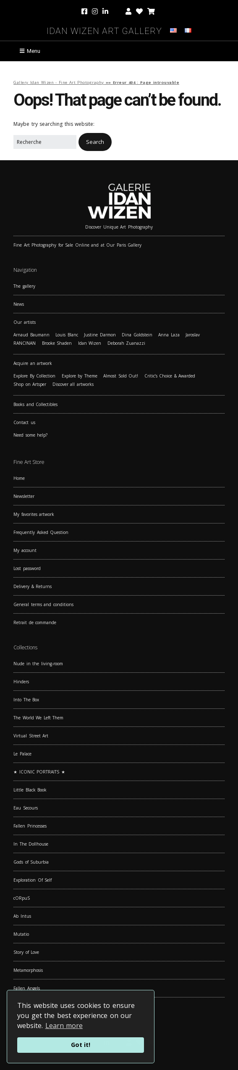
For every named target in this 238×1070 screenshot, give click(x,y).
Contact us (24, 422)
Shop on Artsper (29, 384)
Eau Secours (25, 808)
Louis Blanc (66, 335)
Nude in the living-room (38, 663)
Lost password (27, 568)
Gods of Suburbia (31, 862)
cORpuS (21, 898)
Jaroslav (193, 335)
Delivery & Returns (32, 586)
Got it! (80, 1045)
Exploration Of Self (32, 880)
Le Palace (22, 754)
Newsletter (23, 496)
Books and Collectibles (35, 404)
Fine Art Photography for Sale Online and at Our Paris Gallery (77, 245)
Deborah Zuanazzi (126, 343)
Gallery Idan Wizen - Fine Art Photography (58, 82)
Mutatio (21, 934)
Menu (33, 51)
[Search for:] (44, 142)
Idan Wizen (90, 343)
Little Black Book (30, 790)
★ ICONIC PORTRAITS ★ (39, 772)
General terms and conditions (43, 604)
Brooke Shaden (57, 343)
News (18, 304)
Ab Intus (22, 916)
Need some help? (30, 435)
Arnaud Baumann (31, 335)
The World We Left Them (38, 718)
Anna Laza (169, 335)
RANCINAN (24, 343)
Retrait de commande (34, 622)
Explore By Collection (34, 376)
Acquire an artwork (32, 363)
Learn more (64, 1025)
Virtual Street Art (30, 736)
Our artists (24, 322)
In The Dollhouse (30, 844)
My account (25, 550)
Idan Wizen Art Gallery (104, 29)
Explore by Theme (79, 376)
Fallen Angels (26, 988)
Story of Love (26, 952)
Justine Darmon (100, 335)
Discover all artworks (73, 384)
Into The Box (26, 700)
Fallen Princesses (30, 826)
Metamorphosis (28, 970)
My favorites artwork (33, 514)
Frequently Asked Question (40, 532)
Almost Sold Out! (120, 376)
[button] (95, 142)
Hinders (21, 682)
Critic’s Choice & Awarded (170, 376)
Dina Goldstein (137, 335)
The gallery (24, 286)
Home (19, 478)
